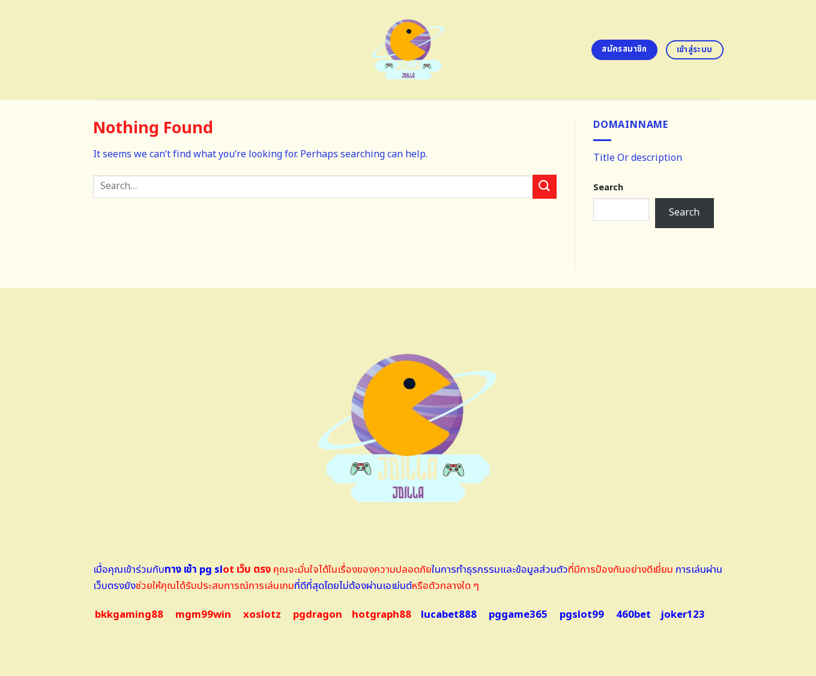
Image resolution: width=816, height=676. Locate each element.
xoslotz (262, 615)
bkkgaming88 (129, 615)
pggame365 (518, 615)
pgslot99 (582, 615)
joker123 (682, 615)
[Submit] (545, 186)
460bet (633, 615)
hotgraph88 (381, 615)
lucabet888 (449, 615)
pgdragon (317, 615)
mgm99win (203, 615)
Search (608, 187)
